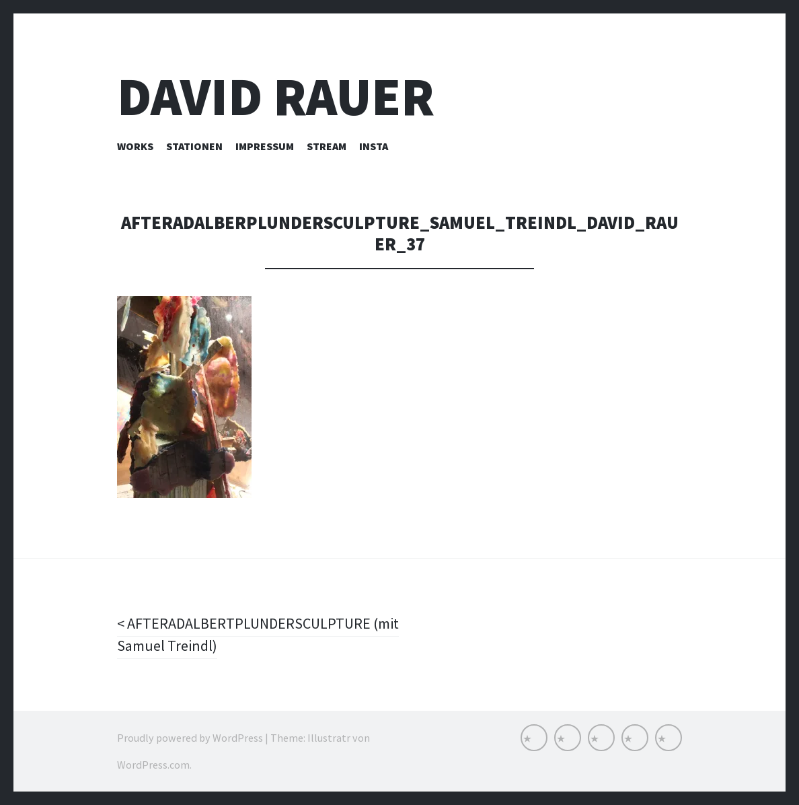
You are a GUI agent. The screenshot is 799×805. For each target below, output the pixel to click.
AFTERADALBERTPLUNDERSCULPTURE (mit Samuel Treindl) (258, 634)
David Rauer (275, 96)
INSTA (373, 146)
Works (135, 146)
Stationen (194, 146)
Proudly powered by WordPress (190, 737)
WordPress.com (153, 764)
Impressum (264, 146)
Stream (326, 146)
